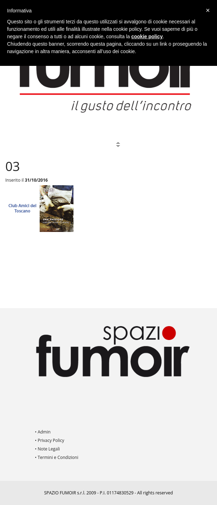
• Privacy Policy (50, 440)
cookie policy (147, 36)
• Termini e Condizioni (56, 457)
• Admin (43, 432)
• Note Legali (47, 449)
